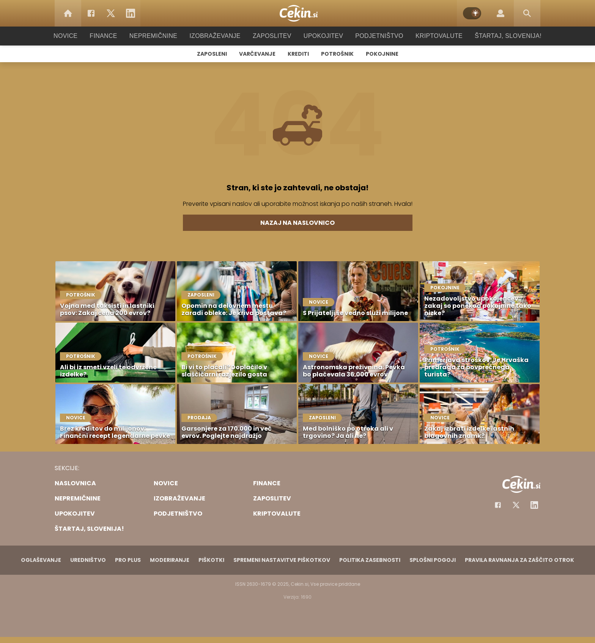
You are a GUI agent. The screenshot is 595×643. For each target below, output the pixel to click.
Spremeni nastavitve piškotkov (281, 560)
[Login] (500, 13)
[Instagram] (534, 505)
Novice (77, 36)
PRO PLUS (128, 560)
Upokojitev (321, 36)
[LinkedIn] (130, 13)
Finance (114, 36)
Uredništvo (88, 560)
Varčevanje (257, 54)
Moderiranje (169, 560)
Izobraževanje (218, 36)
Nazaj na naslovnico (297, 222)
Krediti (298, 54)
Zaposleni (212, 54)
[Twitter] (111, 13)
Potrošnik (337, 54)
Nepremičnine (161, 36)
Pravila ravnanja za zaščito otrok (519, 560)
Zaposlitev (272, 36)
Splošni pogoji (432, 560)
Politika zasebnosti (369, 560)
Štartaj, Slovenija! (497, 36)
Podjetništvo (374, 36)
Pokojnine (382, 54)
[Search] (527, 13)
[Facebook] (91, 13)
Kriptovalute (431, 36)
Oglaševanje (41, 560)
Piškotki (211, 560)
